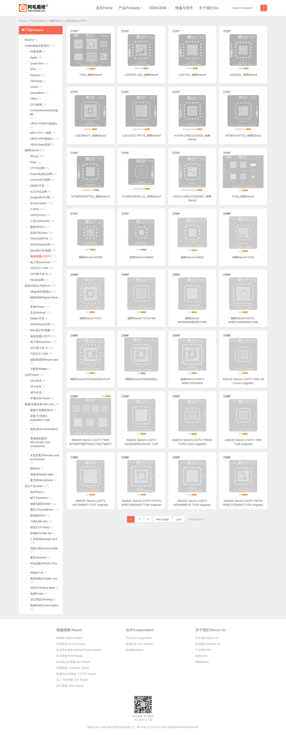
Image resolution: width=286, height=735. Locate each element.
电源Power (37, 593)
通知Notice (202, 661)
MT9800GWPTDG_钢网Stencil (90, 196)
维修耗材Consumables (44, 605)
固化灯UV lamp (39, 527)
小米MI (34, 209)
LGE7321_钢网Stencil (192, 74)
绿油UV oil (36, 572)
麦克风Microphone (41, 480)
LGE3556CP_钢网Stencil (90, 135)
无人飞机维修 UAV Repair (72, 679)
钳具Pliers (36, 492)
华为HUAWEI (38, 203)
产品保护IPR (203, 649)
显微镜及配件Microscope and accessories (40, 442)
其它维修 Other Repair (70, 685)
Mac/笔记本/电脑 (40, 250)
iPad (33, 162)
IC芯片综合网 (38, 191)
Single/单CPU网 (40, 197)
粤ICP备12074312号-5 (149, 727)
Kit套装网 (36, 51)
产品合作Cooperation (139, 638)
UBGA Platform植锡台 (43, 123)
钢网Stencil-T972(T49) (141, 318)
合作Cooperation (140, 630)
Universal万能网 (40, 179)
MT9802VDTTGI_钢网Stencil (243, 135)
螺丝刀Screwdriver (41, 509)
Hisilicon (35, 75)
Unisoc (34, 86)
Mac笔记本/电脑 (40, 330)
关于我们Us (208, 8)
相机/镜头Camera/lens (44, 429)
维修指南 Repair (69, 630)
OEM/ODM (157, 8)
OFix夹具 (36, 380)
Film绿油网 (37, 280)
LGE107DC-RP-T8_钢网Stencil (141, 135)
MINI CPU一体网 (40, 132)
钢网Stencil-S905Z (192, 257)
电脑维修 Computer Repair (72, 667)
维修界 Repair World (68, 638)
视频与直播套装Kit (41, 410)
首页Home (104, 8)
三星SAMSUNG (40, 221)
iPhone (34, 156)
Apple (33, 57)
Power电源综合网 (41, 174)
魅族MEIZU (37, 226)
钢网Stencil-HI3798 (90, 257)
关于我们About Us (210, 630)
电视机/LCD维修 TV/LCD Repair (76, 673)
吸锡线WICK (38, 515)
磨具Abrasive (38, 557)
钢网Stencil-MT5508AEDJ (141, 379)
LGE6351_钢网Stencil (243, 74)
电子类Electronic (40, 262)
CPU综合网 (37, 168)
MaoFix (29, 39)
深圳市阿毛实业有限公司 (121, 727)
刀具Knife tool (38, 521)
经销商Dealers (135, 649)
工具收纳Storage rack (43, 539)
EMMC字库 (37, 185)
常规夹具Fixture (40, 398)
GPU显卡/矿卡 (39, 274)
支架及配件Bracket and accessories (44, 457)
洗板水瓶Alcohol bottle (44, 548)
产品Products (129, 8)
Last (178, 519)
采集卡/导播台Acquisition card (40, 417)
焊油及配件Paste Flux (43, 563)
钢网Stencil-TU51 (90, 318)
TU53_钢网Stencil (243, 196)
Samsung (36, 81)
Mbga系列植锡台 (40, 291)
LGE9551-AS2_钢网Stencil (141, 74)
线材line (35, 468)
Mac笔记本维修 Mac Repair (73, 661)
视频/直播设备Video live (39, 404)
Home (22, 20)
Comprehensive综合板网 (44, 112)
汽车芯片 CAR (39, 268)
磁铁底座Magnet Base (44, 297)
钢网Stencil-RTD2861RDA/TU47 (90, 379)
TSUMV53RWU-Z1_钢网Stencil (141, 196)
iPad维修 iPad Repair (69, 655)
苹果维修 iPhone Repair (71, 644)
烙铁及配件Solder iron (44, 578)
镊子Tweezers (39, 497)
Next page (162, 519)
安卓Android (37, 312)
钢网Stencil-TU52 (243, 257)
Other (33, 98)
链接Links (201, 655)
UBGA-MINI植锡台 (41, 138)
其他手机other (39, 232)
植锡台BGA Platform (37, 285)
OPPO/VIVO (38, 215)
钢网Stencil (56, 20)
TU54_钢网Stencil (90, 74)
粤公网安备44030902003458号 (181, 727)
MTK (33, 69)
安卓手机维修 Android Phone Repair (78, 649)
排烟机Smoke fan (41, 533)
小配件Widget (38, 368)
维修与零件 (184, 8)
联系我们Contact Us (207, 644)
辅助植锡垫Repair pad (44, 359)
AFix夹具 (35, 386)
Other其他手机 (39, 238)
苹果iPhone (37, 306)
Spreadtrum (37, 92)
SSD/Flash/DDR (40, 244)
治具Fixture (32, 374)
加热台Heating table (42, 587)
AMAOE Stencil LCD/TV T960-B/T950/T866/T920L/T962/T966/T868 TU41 (93, 443)
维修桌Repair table (42, 474)
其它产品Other (34, 486)
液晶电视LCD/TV (40, 256)
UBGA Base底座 (40, 144)
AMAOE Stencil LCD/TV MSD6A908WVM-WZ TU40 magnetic (141, 443)
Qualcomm (37, 63)
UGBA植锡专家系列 (37, 45)
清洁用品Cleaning (41, 599)
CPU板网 (36, 104)
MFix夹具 (36, 392)
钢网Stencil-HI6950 (141, 257)
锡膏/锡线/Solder (40, 503)
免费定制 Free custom (139, 644)
